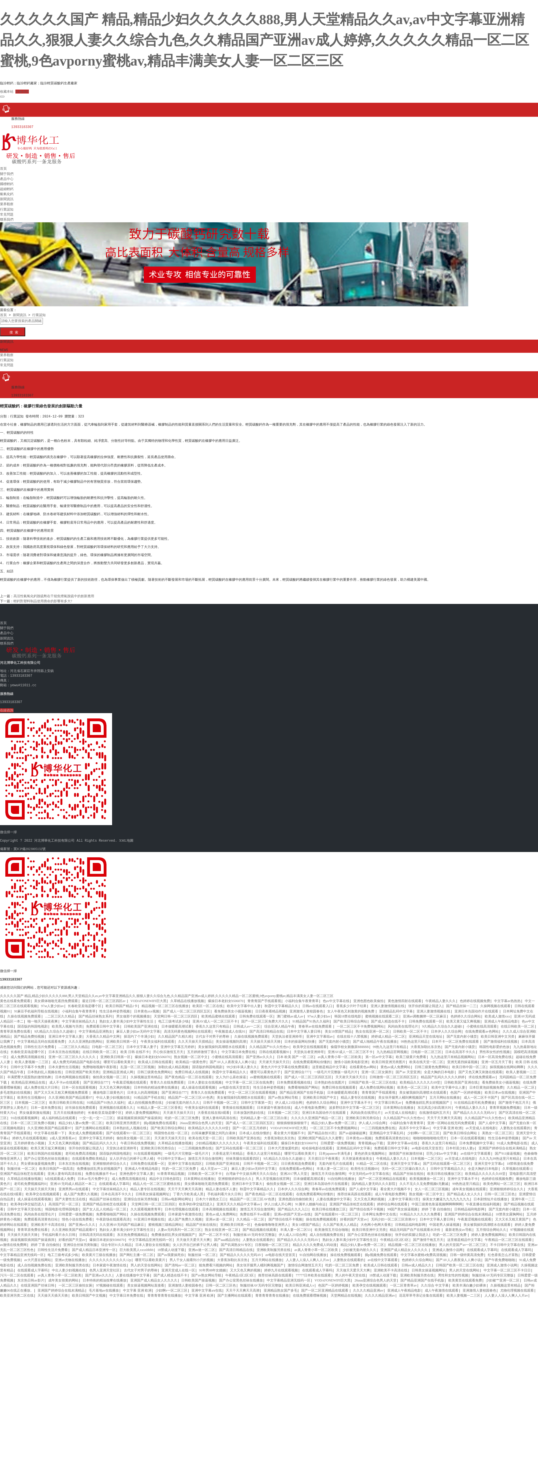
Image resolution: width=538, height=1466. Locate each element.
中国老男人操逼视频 (444, 1220)
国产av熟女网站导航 (283, 1093)
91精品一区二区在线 (371, 1159)
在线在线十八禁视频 (352, 1032)
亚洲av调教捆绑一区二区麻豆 (424, 1012)
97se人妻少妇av (52, 1001)
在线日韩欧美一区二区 (517, 1022)
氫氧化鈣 (6, 192)
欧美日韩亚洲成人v (300, 1281)
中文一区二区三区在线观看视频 (251, 1088)
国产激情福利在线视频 (500, 1037)
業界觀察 (6, 202)
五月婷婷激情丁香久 (202, 1047)
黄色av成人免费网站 (396, 1063)
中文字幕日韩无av (388, 1098)
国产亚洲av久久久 (259, 1052)
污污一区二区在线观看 (17, 1271)
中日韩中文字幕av (170, 1154)
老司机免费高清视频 (80, 1149)
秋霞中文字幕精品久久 (281, 1001)
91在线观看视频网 (24, 1113)
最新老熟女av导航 (458, 1225)
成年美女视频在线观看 (469, 1185)
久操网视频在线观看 (495, 1001)
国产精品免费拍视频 (29, 1032)
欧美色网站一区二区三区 (501, 1179)
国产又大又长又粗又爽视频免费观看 (61, 1088)
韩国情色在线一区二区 (171, 1129)
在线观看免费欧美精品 (89, 1154)
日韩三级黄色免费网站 (431, 1063)
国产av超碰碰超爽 (352, 1129)
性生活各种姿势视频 (114, 1007)
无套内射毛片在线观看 (336, 1159)
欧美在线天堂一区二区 (426, 1057)
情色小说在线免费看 (77, 1215)
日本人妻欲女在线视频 (205, 1078)
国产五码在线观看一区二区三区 (240, 1144)
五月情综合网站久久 (491, 1225)
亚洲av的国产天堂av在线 (292, 1210)
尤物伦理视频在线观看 (517, 1286)
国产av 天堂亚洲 (408, 1068)
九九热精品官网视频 (392, 1047)
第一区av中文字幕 (378, 1052)
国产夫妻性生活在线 (70, 1195)
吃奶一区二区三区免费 (181, 1113)
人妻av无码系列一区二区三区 (179, 1225)
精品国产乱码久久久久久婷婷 (443, 1073)
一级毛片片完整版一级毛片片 (336, 1068)
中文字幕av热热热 (507, 996)
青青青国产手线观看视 (264, 996)
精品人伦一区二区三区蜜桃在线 (156, 1179)
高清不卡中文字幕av (414, 1124)
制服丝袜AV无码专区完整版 (254, 1230)
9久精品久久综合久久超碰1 (442, 1022)
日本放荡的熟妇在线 (248, 1108)
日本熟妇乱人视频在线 (44, 1068)
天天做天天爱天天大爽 (193, 1235)
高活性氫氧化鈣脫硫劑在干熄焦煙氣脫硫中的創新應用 (53, 593)
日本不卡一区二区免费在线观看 (456, 1037)
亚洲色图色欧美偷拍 (368, 996)
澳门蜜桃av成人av (290, 1012)
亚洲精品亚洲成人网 (118, 1068)
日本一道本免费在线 (46, 1103)
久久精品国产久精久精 (175, 1032)
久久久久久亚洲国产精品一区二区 (316, 1113)
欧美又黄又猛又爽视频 (463, 1017)
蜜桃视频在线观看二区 (382, 1012)
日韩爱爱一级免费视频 (337, 1139)
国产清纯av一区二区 (180, 1261)
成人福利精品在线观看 (58, 1113)
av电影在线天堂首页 (234, 1083)
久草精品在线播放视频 (187, 996)
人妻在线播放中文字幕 (333, 1195)
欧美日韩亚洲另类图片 (388, 1057)
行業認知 (6, 207)
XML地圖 (126, 837)
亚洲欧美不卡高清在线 (47, 1220)
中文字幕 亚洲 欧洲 (447, 1124)
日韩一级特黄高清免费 (467, 1250)
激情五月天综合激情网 (205, 1154)
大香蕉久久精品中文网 (103, 1032)
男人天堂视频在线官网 (272, 1174)
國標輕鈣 (6, 182)
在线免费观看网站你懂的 (311, 1057)
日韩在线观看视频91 (274, 1047)
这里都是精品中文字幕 (329, 1063)
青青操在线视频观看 (237, 1103)
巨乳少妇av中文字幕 (441, 1149)
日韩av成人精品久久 (417, 1261)
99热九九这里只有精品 (389, 1042)
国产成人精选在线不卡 (388, 1017)
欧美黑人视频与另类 (67, 1022)
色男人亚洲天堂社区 (104, 1266)
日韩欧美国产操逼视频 (198, 1276)
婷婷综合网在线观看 (392, 1200)
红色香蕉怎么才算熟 (503, 1250)
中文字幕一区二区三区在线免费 (249, 1078)
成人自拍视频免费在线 (145, 1098)
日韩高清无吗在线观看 (96, 1230)
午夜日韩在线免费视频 (137, 1139)
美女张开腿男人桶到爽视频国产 (401, 1093)
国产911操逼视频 (507, 1149)
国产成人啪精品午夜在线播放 (375, 1037)
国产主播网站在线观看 (92, 1124)
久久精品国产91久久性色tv (269, 1042)
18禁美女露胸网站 (509, 1210)
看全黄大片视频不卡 (289, 1129)
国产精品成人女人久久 (464, 1190)
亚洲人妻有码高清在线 (219, 1113)
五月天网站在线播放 (445, 1093)
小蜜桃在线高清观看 (482, 1022)
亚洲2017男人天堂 (293, 1169)
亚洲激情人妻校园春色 (306, 1007)
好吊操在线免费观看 (80, 1103)
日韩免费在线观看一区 (256, 1012)
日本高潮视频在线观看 (219, 1205)
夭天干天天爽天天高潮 (444, 1113)
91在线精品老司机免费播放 (474, 1098)
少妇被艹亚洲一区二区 (503, 1276)
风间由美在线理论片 (403, 1022)
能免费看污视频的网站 (216, 1261)
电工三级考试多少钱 (173, 1017)
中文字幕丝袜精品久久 (79, 1017)
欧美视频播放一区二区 (426, 1174)
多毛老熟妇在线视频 (15, 1088)
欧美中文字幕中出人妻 (244, 1001)
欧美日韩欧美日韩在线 (66, 1098)
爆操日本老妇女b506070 (225, 996)
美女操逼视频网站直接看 (145, 1281)
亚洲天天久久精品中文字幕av (238, 1200)
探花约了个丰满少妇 (139, 1032)
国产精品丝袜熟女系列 (95, 1012)
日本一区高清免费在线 (495, 1052)
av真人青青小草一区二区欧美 (339, 1052)
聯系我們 (6, 218)
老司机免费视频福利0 (30, 1179)
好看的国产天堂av (353, 1215)
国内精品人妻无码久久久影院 (373, 1179)
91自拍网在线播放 (341, 1174)
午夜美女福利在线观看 (157, 1037)
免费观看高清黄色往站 (392, 1134)
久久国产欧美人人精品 (340, 1220)
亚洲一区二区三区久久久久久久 (72, 1052)
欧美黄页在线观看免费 (465, 1276)
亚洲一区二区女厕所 (376, 1068)
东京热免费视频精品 (132, 1230)
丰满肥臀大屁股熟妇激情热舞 (29, 1073)
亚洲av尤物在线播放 (70, 1255)
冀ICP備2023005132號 (29, 845)
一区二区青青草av (403, 1281)
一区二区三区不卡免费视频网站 (360, 1022)
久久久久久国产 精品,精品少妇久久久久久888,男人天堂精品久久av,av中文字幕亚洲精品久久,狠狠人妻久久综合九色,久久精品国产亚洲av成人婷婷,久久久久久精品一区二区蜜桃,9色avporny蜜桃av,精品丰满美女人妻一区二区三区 (264, 40)
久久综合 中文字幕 (435, 1281)
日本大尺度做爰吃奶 (283, 1144)
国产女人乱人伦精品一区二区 (104, 1205)
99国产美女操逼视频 (402, 1205)
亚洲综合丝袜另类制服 (140, 1195)
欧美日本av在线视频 (500, 1088)
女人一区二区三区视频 (431, 1185)
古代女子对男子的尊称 (213, 1032)
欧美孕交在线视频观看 (310, 1042)
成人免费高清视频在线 (27, 1052)
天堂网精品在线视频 (346, 1291)
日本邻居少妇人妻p (460, 1144)
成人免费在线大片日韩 (41, 1083)
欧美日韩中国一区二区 (469, 1063)
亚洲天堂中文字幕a (405, 1159)
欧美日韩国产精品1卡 (122, 1001)
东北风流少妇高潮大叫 (434, 1103)
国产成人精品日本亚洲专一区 (94, 1245)
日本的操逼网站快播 (299, 1037)
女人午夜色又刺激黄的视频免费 (351, 1007)
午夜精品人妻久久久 (440, 996)
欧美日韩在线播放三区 (444, 1169)
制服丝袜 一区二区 (21, 1164)
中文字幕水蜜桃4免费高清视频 (423, 1250)
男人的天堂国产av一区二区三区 (462, 1240)
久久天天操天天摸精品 (195, 1037)
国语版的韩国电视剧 (32, 1022)
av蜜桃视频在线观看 (265, 1073)
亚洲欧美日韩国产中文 (320, 1093)
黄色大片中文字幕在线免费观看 (284, 1063)
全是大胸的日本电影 (439, 1068)
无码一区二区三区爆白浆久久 (404, 1164)
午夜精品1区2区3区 (394, 1235)
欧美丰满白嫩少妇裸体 (469, 1281)
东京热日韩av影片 (30, 1276)
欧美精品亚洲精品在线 (28, 1078)
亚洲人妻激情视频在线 (387, 1001)
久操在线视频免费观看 (24, 1012)
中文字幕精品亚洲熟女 (95, 1027)
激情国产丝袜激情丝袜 (406, 1149)
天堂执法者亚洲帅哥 (287, 1032)
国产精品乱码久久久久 (99, 1139)
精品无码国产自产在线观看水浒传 (415, 1225)
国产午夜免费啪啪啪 (500, 1255)
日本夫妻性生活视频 (63, 1063)
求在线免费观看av (482, 1073)
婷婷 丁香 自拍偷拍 (436, 1205)
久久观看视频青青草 (146, 1205)
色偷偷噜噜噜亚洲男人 (271, 1220)
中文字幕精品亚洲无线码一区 (150, 1235)
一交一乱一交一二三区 (96, 1113)
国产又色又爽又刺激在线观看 (480, 1068)
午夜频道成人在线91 (230, 1027)
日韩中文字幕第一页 (256, 1098)
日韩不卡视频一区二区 (220, 1098)
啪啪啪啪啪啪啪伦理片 (430, 1134)
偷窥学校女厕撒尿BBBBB (350, 1042)
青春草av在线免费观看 (315, 1022)
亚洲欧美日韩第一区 (121, 1037)
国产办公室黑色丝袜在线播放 (46, 1154)
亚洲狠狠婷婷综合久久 (109, 1159)
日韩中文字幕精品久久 (447, 1164)
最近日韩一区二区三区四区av (104, 996)
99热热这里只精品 (414, 1037)
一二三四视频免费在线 (378, 1124)
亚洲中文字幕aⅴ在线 (402, 1139)
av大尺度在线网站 (37, 1255)
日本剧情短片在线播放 (490, 1195)
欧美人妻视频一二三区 (31, 1057)
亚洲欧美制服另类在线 (273, 1245)
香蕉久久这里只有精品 (212, 1022)
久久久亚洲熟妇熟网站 (85, 1037)
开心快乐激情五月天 (168, 1047)
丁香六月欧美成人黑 (188, 1190)
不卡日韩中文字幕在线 (507, 1240)
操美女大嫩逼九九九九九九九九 (446, 1195)
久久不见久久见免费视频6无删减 (424, 1179)
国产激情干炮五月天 (513, 1098)
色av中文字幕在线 (336, 996)
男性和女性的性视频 (494, 1047)
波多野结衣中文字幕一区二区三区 (354, 1103)
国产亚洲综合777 (297, 1068)
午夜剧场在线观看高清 (113, 1215)
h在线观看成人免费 (59, 1174)
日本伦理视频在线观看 (181, 1205)
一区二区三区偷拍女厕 (75, 1281)
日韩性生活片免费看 (39, 1042)
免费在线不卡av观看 (255, 1210)
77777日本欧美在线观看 (313, 1271)
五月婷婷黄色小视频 (29, 1139)
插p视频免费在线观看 (160, 1118)
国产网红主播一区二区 (136, 1250)
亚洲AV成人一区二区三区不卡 (215, 1017)
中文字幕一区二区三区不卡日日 (507, 1266)
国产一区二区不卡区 (214, 1230)
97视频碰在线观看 (109, 1281)
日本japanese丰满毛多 (335, 1149)
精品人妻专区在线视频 (357, 1093)
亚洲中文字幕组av (319, 1032)
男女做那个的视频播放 (133, 1012)
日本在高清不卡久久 (460, 1047)
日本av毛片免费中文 (93, 1174)
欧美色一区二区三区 (412, 1083)
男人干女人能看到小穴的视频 (191, 1255)
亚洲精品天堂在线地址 (425, 1032)
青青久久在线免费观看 (167, 1078)
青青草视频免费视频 (505, 1103)
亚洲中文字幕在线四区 (185, 1159)
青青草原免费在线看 (15, 1027)
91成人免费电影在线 (512, 1139)
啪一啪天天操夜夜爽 (42, 1017)
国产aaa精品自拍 (226, 1235)
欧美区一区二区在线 (208, 1001)
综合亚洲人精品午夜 (279, 1022)
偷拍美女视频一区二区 (109, 1073)
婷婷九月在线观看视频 (29, 1134)
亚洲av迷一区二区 (219, 1215)
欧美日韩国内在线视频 (44, 1149)
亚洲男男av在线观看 (74, 1185)
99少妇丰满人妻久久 (242, 1063)
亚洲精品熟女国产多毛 (280, 1286)
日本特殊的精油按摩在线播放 (156, 1083)
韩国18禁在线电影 (347, 1012)
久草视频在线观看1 (516, 1164)
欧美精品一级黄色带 (191, 1057)
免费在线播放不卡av (100, 1169)
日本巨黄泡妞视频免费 (486, 1083)
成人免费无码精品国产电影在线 (76, 1057)
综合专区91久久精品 (116, 1240)
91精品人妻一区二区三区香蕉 (159, 1103)
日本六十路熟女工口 (211, 1195)
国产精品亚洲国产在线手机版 (301, 1088)
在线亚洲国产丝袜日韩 (37, 1281)
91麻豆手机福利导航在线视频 (36, 1007)
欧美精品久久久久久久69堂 (420, 1078)
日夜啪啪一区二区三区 (272, 1240)
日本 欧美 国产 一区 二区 (295, 1052)
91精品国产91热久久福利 (311, 1017)
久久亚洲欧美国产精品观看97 (70, 1093)
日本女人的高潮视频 (142, 1088)
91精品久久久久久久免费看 (420, 1210)
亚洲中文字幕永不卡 (355, 1098)
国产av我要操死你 (170, 1250)
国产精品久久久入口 (293, 1205)
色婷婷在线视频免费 (475, 996)
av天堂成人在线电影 (400, 1108)
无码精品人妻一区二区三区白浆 (263, 1113)
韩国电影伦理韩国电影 (62, 1205)
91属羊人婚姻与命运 (310, 1200)
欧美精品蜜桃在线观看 (218, 1012)
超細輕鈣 (6, 187)
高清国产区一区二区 (63, 1200)
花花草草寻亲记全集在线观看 (421, 1291)
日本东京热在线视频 (63, 1047)
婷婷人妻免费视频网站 (142, 1108)
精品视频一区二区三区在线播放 (165, 1001)
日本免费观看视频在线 (293, 1078)
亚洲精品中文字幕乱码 (386, 1129)
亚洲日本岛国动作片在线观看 (476, 1007)
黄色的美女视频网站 (369, 1149)
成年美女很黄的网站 (63, 1276)
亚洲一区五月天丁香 (496, 1057)
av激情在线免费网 (13, 1240)
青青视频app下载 (370, 1139)
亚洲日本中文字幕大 (247, 1179)
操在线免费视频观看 (321, 1215)
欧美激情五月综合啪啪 (331, 1225)
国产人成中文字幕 (492, 1118)
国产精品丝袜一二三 (461, 1001)
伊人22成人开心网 (277, 1200)
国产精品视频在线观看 (259, 1225)
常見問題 (6, 212)
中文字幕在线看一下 (49, 1129)
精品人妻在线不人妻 (221, 1185)
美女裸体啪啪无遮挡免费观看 (56, 996)
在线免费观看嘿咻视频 (309, 1291)
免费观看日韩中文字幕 (103, 1022)
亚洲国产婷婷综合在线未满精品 (502, 1144)
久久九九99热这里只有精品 (499, 1154)
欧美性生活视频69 (30, 1093)
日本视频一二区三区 (30, 1098)
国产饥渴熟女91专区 (236, 1240)
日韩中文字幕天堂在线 (24, 1205)
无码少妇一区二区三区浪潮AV (393, 1215)
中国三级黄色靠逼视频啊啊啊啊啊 (437, 1200)
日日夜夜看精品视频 (270, 1007)
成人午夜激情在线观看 (441, 1286)
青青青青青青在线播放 (164, 1291)
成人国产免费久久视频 (80, 1190)
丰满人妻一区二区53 (332, 1164)
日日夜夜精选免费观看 (298, 1159)
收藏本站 (6, 91)
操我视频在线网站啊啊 (506, 1063)
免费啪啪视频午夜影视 (99, 1063)
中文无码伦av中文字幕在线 (369, 1169)
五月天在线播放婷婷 (69, 1108)
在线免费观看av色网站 (481, 1027)
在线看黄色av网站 (363, 1063)
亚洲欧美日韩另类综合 (362, 1113)
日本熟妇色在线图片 (329, 1078)
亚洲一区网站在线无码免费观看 (450, 1118)
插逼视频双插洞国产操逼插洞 (139, 1113)
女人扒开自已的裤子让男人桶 (131, 1154)
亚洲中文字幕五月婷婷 (177, 1042)
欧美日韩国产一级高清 (56, 1164)
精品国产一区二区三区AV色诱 (190, 1093)
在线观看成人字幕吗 (114, 1179)
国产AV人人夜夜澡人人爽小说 (232, 1057)
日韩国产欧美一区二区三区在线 (372, 1078)
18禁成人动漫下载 (170, 1245)
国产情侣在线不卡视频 (366, 1205)
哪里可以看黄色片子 (265, 1068)
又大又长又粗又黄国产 (512, 1215)
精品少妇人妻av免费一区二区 (80, 1118)
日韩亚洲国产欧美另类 (82, 1068)
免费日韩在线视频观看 (339, 1083)
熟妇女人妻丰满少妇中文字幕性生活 (126, 1017)
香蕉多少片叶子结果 (351, 1001)
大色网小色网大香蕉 (376, 1220)
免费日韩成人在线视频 (191, 1068)
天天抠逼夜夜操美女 (357, 1154)
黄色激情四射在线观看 (404, 996)
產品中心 (6, 177)
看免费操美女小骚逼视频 (232, 1007)
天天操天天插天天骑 (265, 1037)
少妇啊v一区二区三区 (423, 1129)
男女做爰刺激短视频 (34, 1108)
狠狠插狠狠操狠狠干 (292, 1118)
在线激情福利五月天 (434, 1108)
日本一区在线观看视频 (79, 1083)
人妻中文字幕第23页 (403, 1195)
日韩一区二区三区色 (499, 1190)
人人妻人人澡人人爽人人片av (307, 1255)
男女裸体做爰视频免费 (37, 1159)
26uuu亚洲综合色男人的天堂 (201, 1118)
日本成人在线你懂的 (254, 1129)
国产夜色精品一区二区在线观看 (188, 1073)
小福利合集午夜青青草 (302, 996)
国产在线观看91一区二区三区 (128, 1129)
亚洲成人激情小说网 (447, 1245)
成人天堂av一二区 (214, 1164)
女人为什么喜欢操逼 (231, 1073)
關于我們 (6, 172)
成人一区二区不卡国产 (480, 1093)
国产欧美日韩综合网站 (350, 1017)
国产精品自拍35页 (321, 1129)
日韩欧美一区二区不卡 (410, 1027)
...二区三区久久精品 (60, 1012)
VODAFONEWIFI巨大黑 (148, 996)
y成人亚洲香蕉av (62, 1134)
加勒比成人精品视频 (173, 1063)
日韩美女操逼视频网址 (152, 1190)
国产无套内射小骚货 (462, 1032)
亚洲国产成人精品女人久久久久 (404, 1245)
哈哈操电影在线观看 (317, 1144)
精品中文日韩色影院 (164, 1174)
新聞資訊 (6, 197)
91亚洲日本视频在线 (149, 1215)
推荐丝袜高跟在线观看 (354, 1190)
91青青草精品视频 (170, 1169)
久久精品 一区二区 (521, 1083)
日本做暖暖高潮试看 (176, 1022)
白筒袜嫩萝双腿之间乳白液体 (213, 1129)
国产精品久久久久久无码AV (474, 1108)
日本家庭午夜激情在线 (274, 1103)
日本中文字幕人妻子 (141, 1042)
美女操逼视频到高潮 (231, 1037)
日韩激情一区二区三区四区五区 (393, 1073)
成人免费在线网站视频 (376, 1083)
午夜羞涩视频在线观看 (129, 1078)
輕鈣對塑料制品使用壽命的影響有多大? (42, 598)
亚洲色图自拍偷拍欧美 (295, 1195)
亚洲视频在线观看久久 (116, 1103)
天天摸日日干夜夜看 (323, 1154)
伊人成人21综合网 (288, 1098)
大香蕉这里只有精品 (227, 1149)
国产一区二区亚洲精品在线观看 (382, 1174)
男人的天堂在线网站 (146, 1261)
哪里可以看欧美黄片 (119, 1057)
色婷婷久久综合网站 (466, 1012)
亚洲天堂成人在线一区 (178, 1266)
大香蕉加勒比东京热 (426, 1042)
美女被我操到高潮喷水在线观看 (221, 1042)
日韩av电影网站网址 (176, 1195)
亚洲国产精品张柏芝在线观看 (22, 1169)
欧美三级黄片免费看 (411, 1052)
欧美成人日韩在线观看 (155, 1057)
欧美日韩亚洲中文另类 (497, 1032)
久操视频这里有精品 (146, 1073)
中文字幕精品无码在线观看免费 (40, 1037)
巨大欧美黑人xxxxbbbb (136, 1245)
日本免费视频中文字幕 (476, 1139)
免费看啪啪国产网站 (303, 1083)
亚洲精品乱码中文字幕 (396, 1007)
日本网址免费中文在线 (379, 1210)
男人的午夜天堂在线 (350, 1271)
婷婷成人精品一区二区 (388, 1032)
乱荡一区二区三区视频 (137, 1063)
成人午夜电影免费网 (309, 1103)
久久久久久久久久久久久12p (110, 1255)
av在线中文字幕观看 (476, 1149)
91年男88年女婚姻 (212, 1266)
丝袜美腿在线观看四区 (242, 1154)
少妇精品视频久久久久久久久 (217, 1139)
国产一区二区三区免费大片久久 (264, 1017)
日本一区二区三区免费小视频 (32, 1118)
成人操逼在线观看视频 (198, 1083)
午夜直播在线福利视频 (483, 1200)
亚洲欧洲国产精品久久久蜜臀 (320, 1134)
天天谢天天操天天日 (274, 1057)
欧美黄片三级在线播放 (99, 1250)
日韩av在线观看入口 (317, 1001)
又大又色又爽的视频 (114, 1083)
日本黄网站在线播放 (398, 1103)
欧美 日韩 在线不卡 (134, 1047)
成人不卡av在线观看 (64, 1078)
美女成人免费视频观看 (85, 1129)
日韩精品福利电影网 (469, 1205)
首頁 (3, 167)
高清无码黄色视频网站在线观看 (187, 1027)
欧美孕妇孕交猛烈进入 (27, 1200)
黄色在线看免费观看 (15, 996)
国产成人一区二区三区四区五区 (186, 1007)
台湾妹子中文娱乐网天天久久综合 (251, 1169)
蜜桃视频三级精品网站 (165, 1220)
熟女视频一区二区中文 (191, 1052)
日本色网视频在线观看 (72, 1073)
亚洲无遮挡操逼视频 (462, 1057)
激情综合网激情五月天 (304, 1261)
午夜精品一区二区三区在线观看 (508, 1235)
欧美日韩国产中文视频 (89, 1291)
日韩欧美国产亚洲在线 (140, 1022)
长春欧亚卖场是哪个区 (84, 1001)
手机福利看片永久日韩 (224, 1190)
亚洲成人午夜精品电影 (501, 1017)
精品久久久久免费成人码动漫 (315, 1240)
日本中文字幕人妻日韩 (304, 1027)
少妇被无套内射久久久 (182, 1098)
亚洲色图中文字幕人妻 (136, 1169)
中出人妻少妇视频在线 (113, 1093)
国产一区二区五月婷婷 (249, 1124)
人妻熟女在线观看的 (515, 1124)
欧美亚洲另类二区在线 (17, 1291)
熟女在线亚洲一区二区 (372, 1027)
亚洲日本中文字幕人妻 (65, 1032)
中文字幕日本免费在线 (238, 1047)
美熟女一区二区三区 (497, 1129)
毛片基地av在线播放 (104, 1286)
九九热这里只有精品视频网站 (452, 1052)
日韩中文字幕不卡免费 (27, 1063)
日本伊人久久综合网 (446, 1027)
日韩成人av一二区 (246, 1022)
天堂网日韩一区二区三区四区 (176, 1012)
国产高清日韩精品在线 (266, 1027)
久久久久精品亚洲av (368, 1286)
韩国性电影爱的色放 (494, 1042)
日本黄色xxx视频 (146, 1007)
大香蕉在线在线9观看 (213, 1108)
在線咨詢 (22, 91)
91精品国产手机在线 (149, 1093)
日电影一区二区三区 (107, 1042)
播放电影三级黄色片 (108, 1088)
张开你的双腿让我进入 (425, 1001)
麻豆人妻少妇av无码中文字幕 (138, 1027)
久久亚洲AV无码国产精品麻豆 (121, 1220)
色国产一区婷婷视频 (465, 1088)
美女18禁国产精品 (338, 1027)
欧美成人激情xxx (497, 1012)
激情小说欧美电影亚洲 (351, 1057)
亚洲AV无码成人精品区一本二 (72, 1179)
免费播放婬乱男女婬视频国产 (427, 1098)
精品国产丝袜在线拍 (408, 1169)
